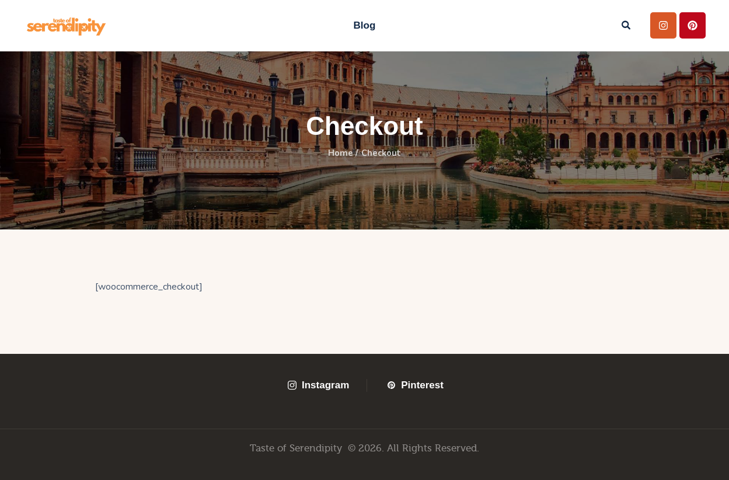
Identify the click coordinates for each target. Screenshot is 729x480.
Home (339, 153)
